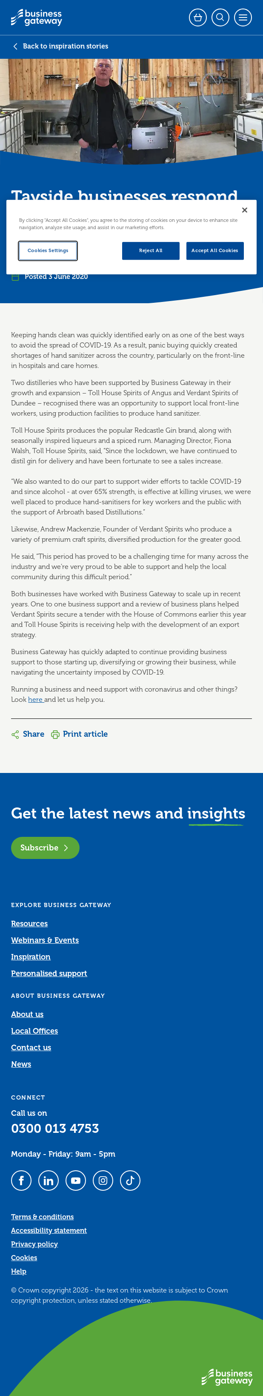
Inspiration (31, 957)
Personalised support (49, 973)
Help (18, 1271)
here (36, 700)
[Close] (244, 210)
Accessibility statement (49, 1231)
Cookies (24, 1258)
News (21, 1064)
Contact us (31, 1047)
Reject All (151, 250)
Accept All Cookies (215, 250)
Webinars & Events (45, 940)
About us (27, 1014)
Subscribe (45, 847)
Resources (29, 923)
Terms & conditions (42, 1217)
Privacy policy (34, 1244)
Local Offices (34, 1031)
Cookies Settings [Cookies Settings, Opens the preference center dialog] (48, 250)
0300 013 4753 (55, 1128)
